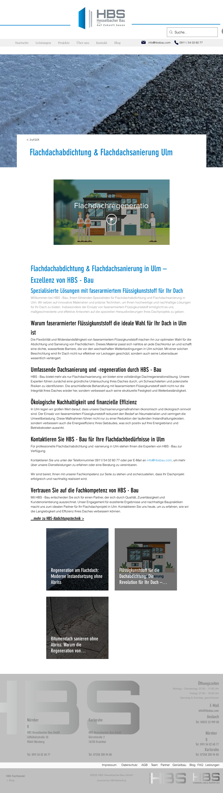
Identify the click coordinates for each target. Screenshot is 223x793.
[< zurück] (33, 139)
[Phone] (176, 42)
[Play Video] (111, 219)
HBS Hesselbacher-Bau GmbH (115, 775)
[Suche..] (192, 32)
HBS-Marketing (118, 780)
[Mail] (143, 42)
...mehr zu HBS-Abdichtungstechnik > (57, 518)
